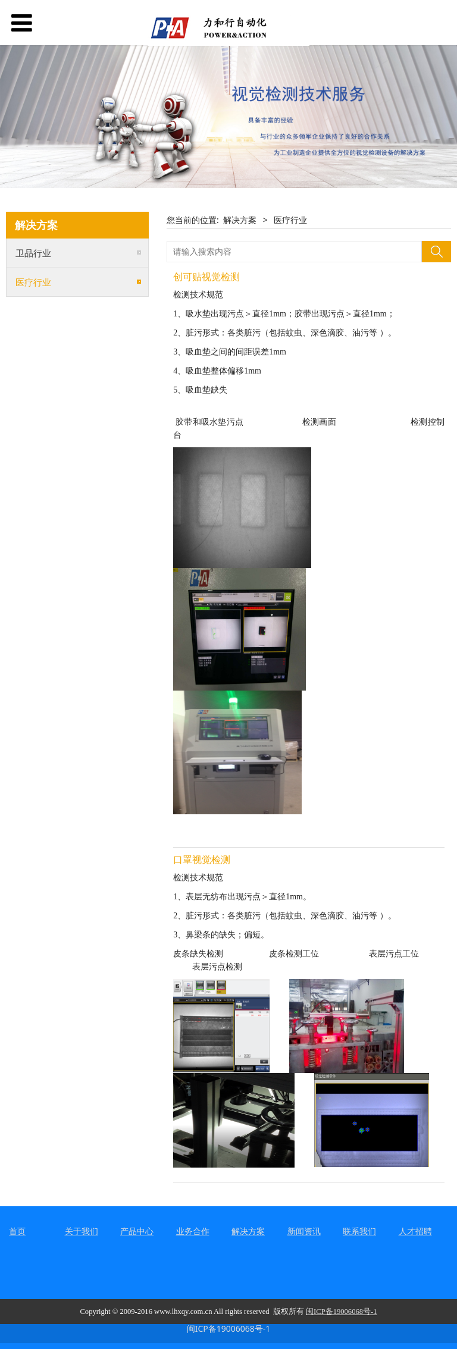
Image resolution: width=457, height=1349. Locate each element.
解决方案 (239, 219)
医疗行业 (33, 282)
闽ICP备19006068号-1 (229, 1328)
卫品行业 (33, 253)
